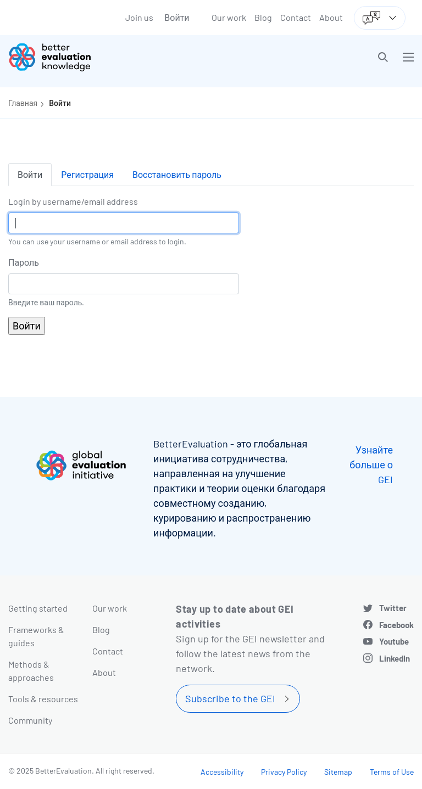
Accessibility (222, 771)
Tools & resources (43, 698)
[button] (383, 57)
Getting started (38, 608)
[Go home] (113, 57)
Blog (263, 17)
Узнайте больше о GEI (371, 464)
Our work (229, 17)
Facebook (396, 625)
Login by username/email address (73, 201)
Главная (22, 103)
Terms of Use (392, 771)
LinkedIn (394, 658)
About (331, 17)
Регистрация (87, 174)
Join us (139, 17)
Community (30, 720)
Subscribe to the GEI (230, 698)
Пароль (23, 262)
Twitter (393, 608)
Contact (295, 17)
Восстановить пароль (176, 174)
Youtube (394, 641)
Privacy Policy (284, 771)
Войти (176, 17)
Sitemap (338, 771)
